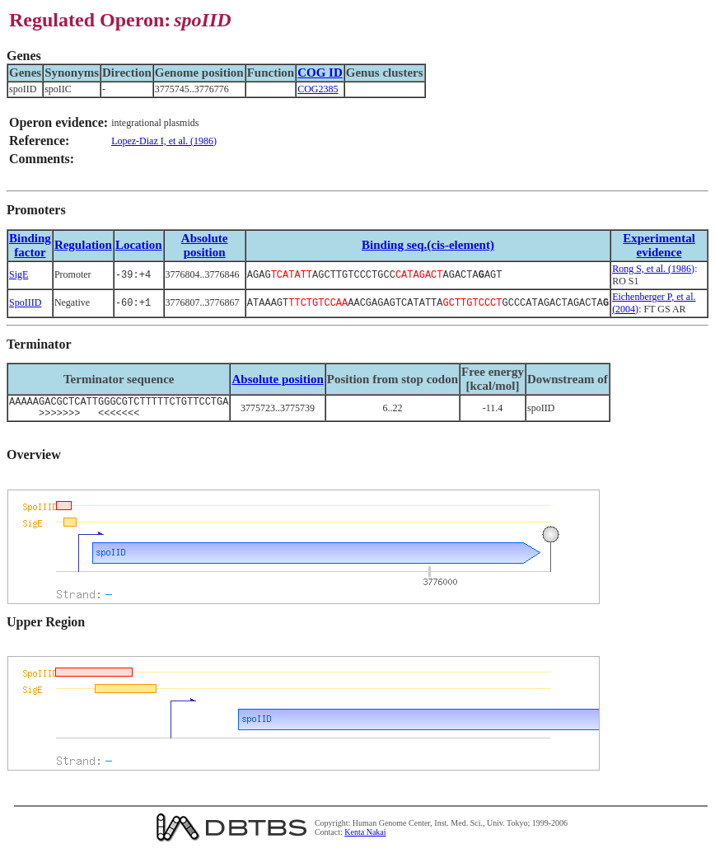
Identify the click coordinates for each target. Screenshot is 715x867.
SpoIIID (25, 302)
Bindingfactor (30, 245)
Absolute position (204, 245)
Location (138, 244)
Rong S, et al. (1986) (653, 268)
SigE (18, 274)
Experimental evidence (659, 245)
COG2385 (317, 89)
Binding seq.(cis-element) (428, 244)
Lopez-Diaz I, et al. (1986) (164, 141)
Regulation (83, 244)
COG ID (320, 72)
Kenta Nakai (365, 836)
